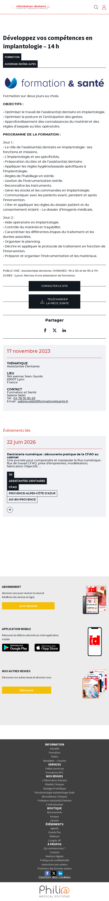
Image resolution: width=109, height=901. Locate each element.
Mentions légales (54, 856)
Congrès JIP (54, 840)
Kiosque (54, 816)
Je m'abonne (28, 606)
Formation (54, 752)
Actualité (54, 748)
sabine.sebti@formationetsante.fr (43, 401)
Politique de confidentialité (54, 860)
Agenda (54, 828)
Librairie (54, 820)
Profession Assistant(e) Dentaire (54, 800)
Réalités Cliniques (54, 784)
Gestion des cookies (55, 877)
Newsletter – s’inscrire (54, 760)
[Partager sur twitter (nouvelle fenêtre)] (54, 330)
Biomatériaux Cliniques (54, 796)
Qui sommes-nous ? (54, 848)
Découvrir (26, 690)
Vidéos (54, 756)
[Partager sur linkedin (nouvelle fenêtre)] (64, 330)
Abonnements (54, 812)
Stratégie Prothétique (54, 788)
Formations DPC (55, 772)
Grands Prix (54, 832)
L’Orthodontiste (54, 804)
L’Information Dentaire (54, 780)
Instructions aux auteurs (54, 864)
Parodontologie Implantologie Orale (54, 792)
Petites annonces (54, 768)
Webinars (54, 836)
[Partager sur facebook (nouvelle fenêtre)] (45, 330)
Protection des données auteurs (54, 868)
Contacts (54, 852)
